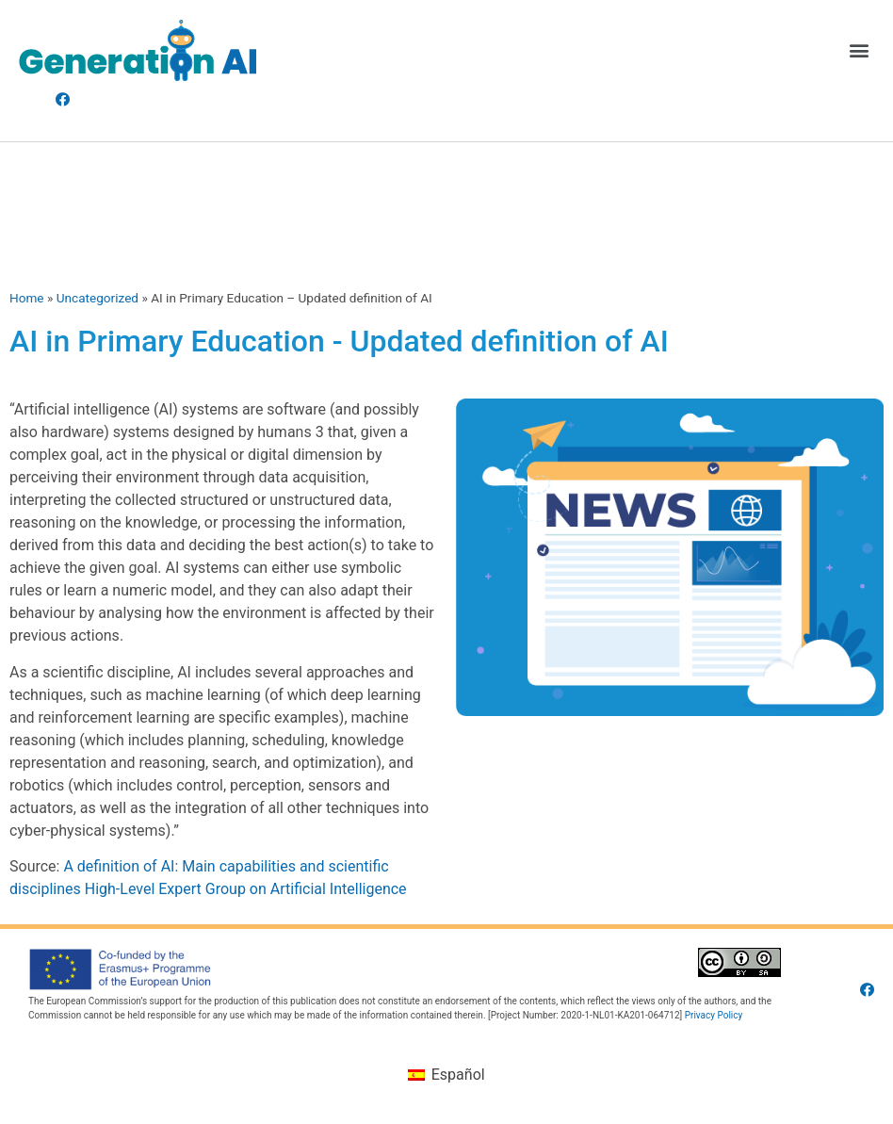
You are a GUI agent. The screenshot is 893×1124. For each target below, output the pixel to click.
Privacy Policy (714, 1015)
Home (26, 297)
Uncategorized (97, 297)
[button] (858, 50)
